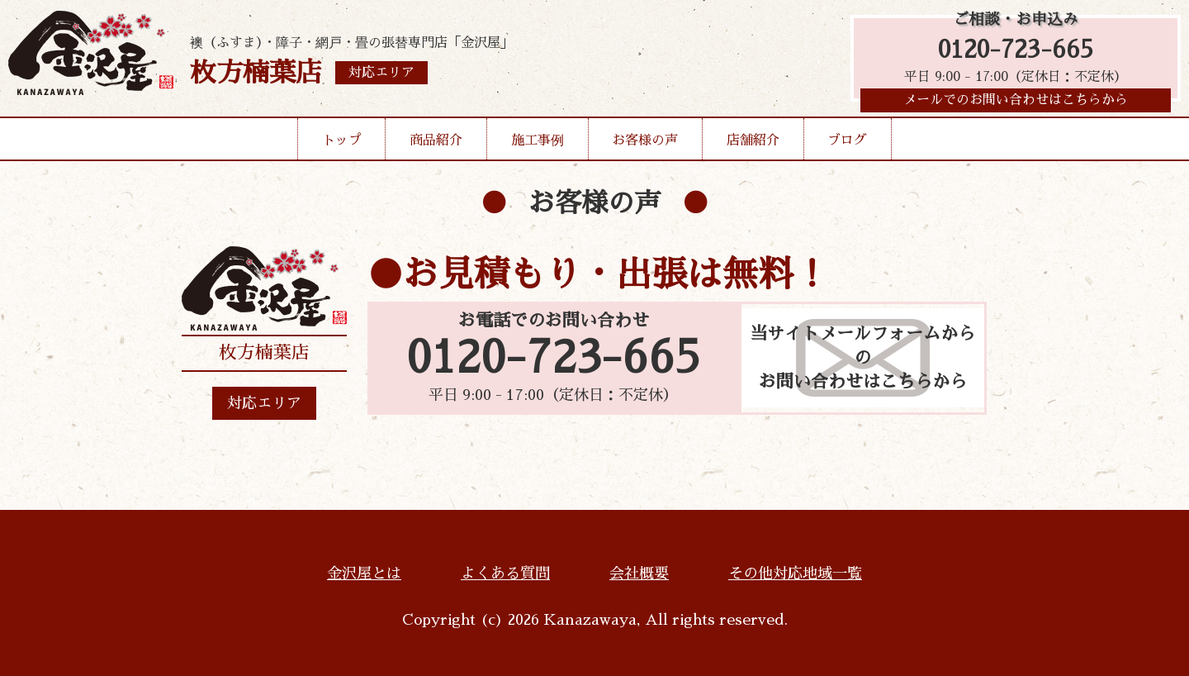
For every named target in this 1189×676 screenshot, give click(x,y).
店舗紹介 (753, 143)
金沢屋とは (364, 573)
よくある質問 (505, 573)
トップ (342, 143)
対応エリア (264, 403)
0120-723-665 (1015, 52)
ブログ (847, 143)
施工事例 (537, 143)
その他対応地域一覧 (795, 573)
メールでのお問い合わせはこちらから (1015, 103)
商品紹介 (436, 143)
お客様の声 (645, 143)
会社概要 (639, 573)
